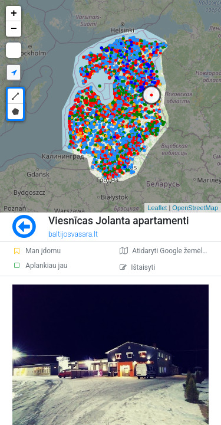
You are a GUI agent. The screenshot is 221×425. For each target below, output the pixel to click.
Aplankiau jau (39, 265)
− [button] (14, 29)
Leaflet (157, 207)
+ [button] (14, 13)
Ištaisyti (137, 267)
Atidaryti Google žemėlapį (166, 251)
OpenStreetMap (195, 207)
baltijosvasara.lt (73, 234)
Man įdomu (36, 251)
